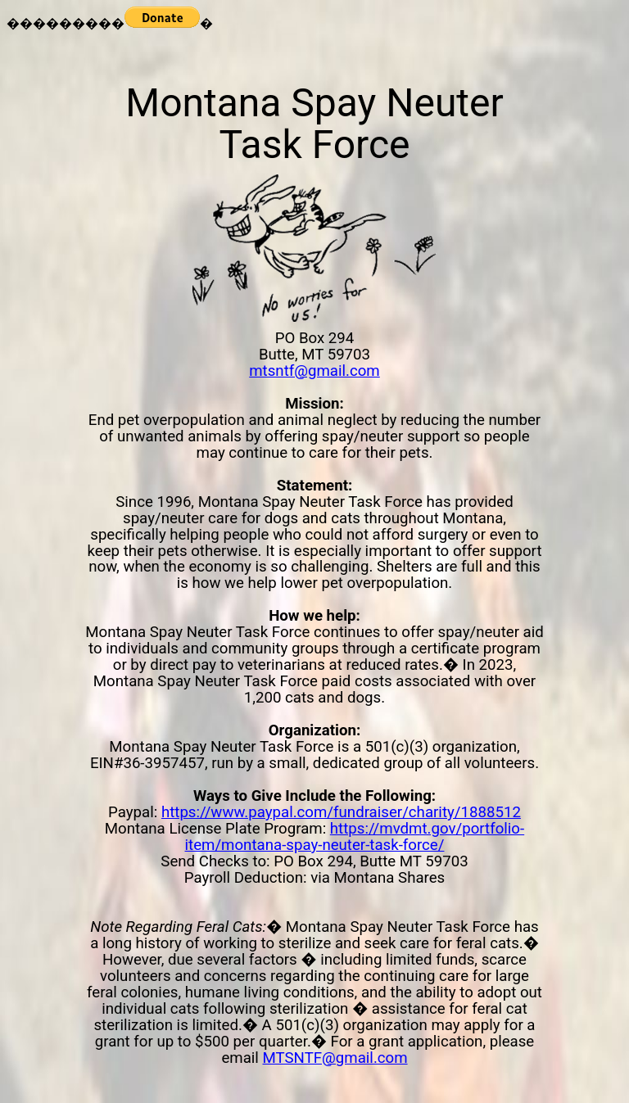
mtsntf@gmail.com (314, 371)
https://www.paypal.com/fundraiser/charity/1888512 (341, 812)
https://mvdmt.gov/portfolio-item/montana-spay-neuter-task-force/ (355, 837)
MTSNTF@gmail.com (335, 1058)
